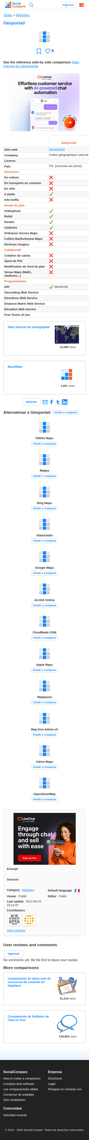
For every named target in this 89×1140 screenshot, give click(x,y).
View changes (16, 930)
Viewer (11, 896)
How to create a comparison (21, 1078)
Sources (13, 879)
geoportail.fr (57, 149)
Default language (60, 890)
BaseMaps (15, 366)
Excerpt (12, 869)
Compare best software (18, 1083)
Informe (31, 402)
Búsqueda (31, 5)
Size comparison (14, 1099)
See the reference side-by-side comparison (37, 62)
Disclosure (55, 1078)
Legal (51, 1083)
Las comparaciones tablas (20, 1089)
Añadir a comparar (65, 412)
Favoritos (39, 51)
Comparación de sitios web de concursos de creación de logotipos (29, 982)
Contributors (16, 910)
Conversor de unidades (18, 1094)
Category (13, 890)
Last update (15, 901)
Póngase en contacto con (65, 1089)
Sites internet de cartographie (29, 327)
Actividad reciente (15, 1115)
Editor (52, 896)
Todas (7, 15)
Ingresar (68, 4)
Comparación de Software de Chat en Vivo (28, 1018)
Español (81, 5)
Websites (23, 15)
